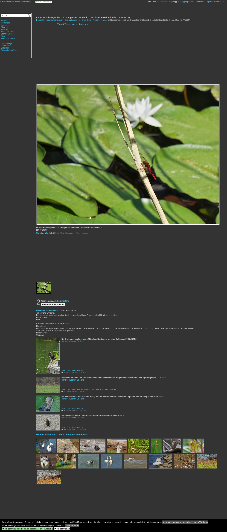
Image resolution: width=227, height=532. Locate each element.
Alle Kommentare (61, 301)
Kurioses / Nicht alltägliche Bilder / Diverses (100, 389)
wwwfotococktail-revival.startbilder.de (16, 2)
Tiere (83, 20)
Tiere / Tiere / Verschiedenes (72, 24)
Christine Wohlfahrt (45, 233)
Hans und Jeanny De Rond (48, 310)
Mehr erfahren (72, 525)
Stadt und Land (7, 32)
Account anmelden (196, 2)
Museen (4, 27)
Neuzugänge (6, 43)
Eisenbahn (5, 21)
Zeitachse (5, 48)
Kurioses (5, 25)
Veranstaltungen (8, 38)
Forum (38, 2)
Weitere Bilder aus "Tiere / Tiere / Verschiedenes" (62, 434)
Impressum (47, 2)
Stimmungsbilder (8, 34)
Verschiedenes (99, 20)
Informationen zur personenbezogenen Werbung (185, 522)
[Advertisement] (130, 56)
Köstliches (5, 23)
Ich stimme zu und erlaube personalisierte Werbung (27, 529)
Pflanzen (5, 29)
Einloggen (182, 2)
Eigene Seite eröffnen (215, 2)
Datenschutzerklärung (9, 50)
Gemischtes (6, 46)
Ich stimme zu (62, 529)
